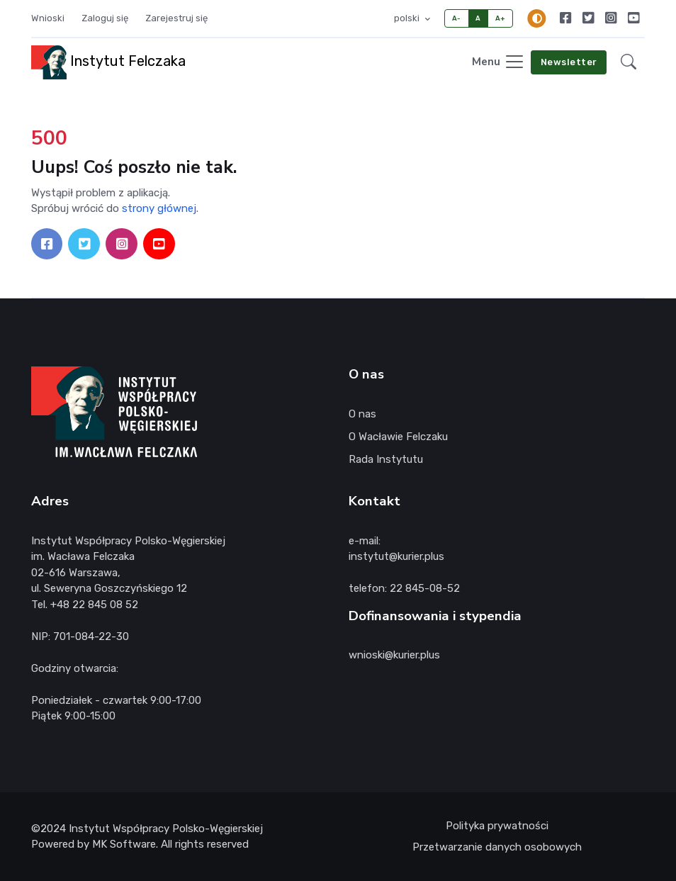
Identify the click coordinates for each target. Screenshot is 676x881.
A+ (500, 18)
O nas (362, 414)
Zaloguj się (104, 18)
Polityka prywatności (497, 825)
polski (408, 18)
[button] (628, 62)
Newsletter (569, 62)
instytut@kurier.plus (396, 556)
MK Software (124, 844)
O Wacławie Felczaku (398, 436)
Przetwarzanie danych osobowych (497, 847)
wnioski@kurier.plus (394, 655)
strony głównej (159, 208)
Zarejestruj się (176, 18)
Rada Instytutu (386, 459)
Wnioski (47, 18)
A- (456, 18)
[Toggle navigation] (498, 62)
